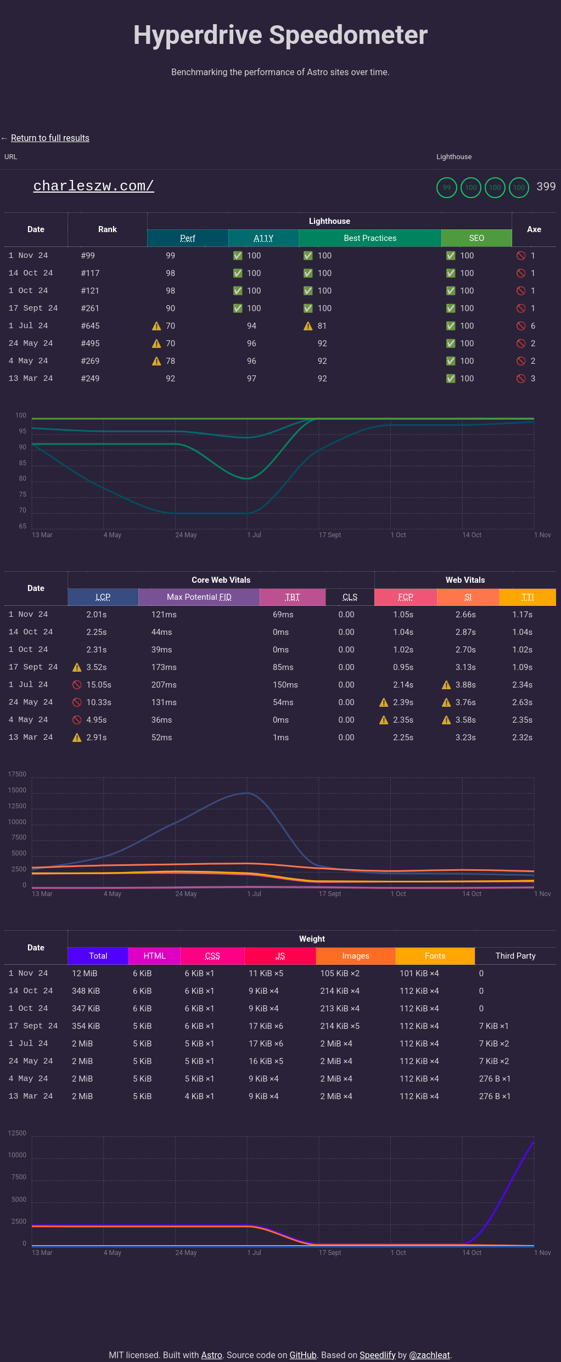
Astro (211, 1342)
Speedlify (377, 1342)
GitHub (303, 1342)
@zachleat (429, 1342)
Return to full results (50, 138)
